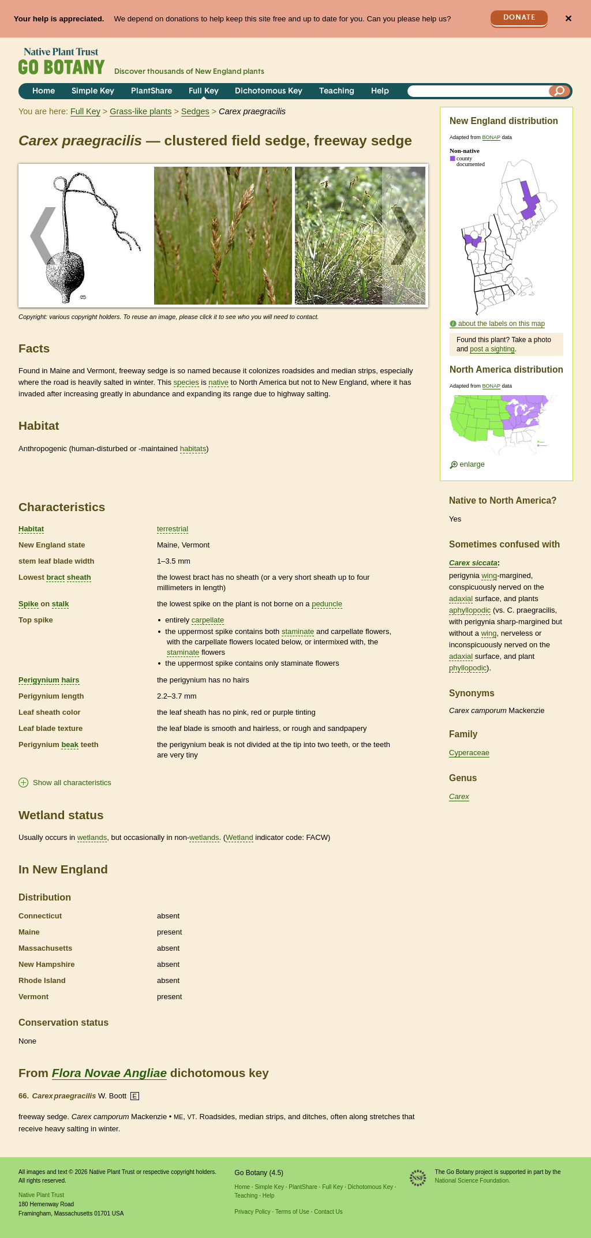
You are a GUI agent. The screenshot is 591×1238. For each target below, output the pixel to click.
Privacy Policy (252, 1212)
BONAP (491, 137)
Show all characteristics (72, 782)
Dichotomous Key (268, 91)
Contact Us (328, 1212)
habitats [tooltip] (193, 448)
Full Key (204, 91)
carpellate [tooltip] (208, 620)
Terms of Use (292, 1212)
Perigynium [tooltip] (38, 680)
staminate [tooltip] (298, 631)
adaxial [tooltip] (461, 598)
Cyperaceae (469, 752)
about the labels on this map (501, 324)
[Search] (560, 91)
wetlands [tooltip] (92, 837)
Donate (519, 17)
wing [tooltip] (489, 575)
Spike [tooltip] (28, 603)
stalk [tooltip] (60, 603)
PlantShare (151, 91)
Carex (459, 796)
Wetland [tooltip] (239, 837)
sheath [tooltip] (79, 577)
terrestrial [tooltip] (172, 528)
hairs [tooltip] (70, 680)
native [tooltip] (218, 382)
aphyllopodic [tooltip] (470, 610)
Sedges (195, 111)
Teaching (336, 91)
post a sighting (492, 349)
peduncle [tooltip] (327, 603)
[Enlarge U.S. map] (506, 429)
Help (380, 91)
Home (43, 91)
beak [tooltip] (69, 744)
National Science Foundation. (473, 1180)
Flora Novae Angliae (109, 1072)
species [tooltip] (186, 382)
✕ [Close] (568, 19)
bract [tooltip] (55, 577)
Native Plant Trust (41, 1195)
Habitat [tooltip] (31, 528)
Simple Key (93, 91)
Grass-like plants (140, 111)
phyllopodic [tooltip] (468, 667)
